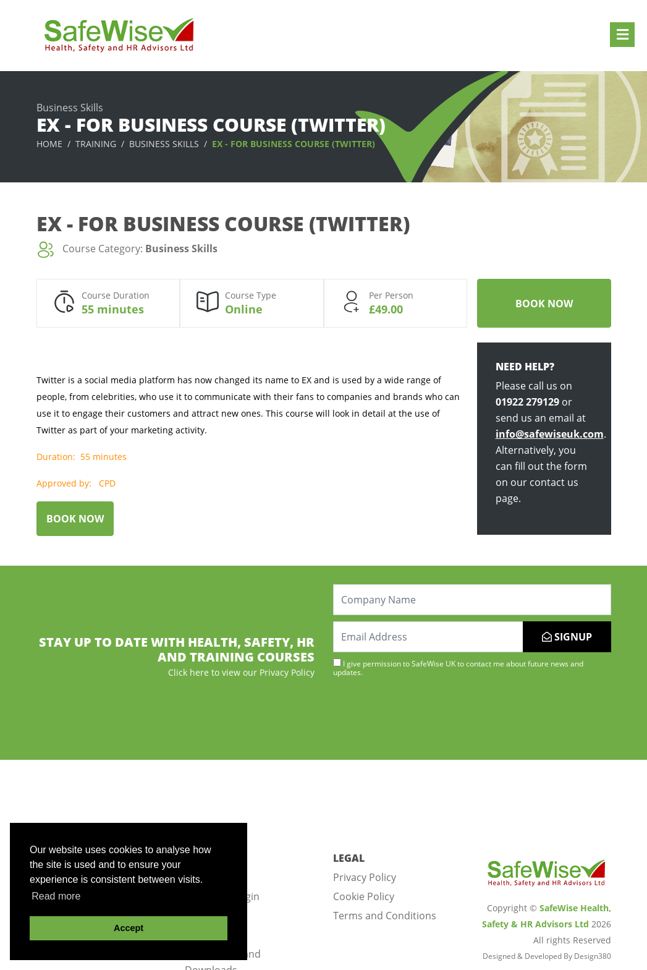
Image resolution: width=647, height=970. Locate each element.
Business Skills (164, 144)
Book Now (544, 303)
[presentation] (427, 717)
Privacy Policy (364, 877)
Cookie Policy (363, 896)
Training (95, 144)
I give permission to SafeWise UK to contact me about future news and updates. (458, 667)
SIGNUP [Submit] (567, 637)
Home (49, 144)
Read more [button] (56, 896)
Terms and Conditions (384, 915)
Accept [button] (128, 928)
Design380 (592, 956)
